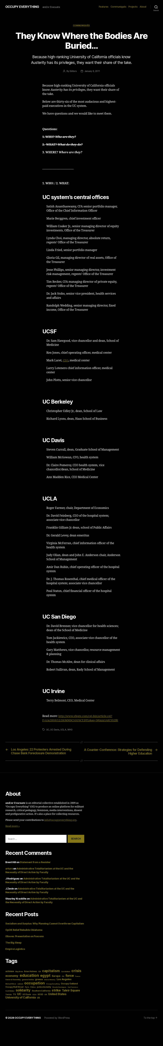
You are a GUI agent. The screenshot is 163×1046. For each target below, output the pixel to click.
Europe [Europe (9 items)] (56, 976)
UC (47, 729)
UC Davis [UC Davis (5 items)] (27, 994)
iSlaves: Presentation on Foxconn (24, 936)
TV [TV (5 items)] (14, 994)
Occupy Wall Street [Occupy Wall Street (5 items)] (14, 987)
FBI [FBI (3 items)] (63, 976)
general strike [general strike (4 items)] (28, 980)
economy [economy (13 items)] (11, 976)
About (143, 6)
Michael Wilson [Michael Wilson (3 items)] (10, 984)
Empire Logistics (15, 949)
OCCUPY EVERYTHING (22, 6)
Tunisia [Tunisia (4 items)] (8, 995)
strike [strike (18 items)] (56, 991)
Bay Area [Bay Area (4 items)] (19, 972)
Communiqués (118, 6)
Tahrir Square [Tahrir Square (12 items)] (71, 990)
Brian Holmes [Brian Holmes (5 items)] (30, 971)
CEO (65, 360)
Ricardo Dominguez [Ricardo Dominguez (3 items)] (59, 987)
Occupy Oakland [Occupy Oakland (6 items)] (69, 984)
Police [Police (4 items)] (33, 987)
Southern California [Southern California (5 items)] (41, 991)
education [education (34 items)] (29, 975)
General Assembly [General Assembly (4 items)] (13, 980)
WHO (70, 729)
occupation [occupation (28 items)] (34, 983)
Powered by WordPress (57, 1018)
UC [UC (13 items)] (19, 994)
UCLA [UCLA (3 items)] (34, 995)
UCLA (63, 729)
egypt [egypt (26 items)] (45, 976)
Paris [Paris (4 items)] (27, 987)
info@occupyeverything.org (60, 820)
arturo (9, 868)
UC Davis (54, 729)
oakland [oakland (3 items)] (20, 984)
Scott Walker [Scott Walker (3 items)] (9, 991)
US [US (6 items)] (38, 998)
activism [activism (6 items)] (9, 971)
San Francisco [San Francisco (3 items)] (73, 987)
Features (103, 6)
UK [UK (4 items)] (45, 995)
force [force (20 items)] (69, 976)
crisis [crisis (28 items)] (76, 971)
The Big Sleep (13, 942)
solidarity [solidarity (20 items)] (23, 990)
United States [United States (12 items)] (57, 994)
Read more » (12, 826)
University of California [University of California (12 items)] (20, 997)
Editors (73, 71)
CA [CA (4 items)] (39, 972)
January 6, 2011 (92, 71)
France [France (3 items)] (77, 976)
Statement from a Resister (35, 862)
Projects (132, 6)
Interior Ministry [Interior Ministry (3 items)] (49, 980)
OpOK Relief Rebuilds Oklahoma (23, 930)
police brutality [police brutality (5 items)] (44, 987)
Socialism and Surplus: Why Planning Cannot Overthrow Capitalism (44, 923)
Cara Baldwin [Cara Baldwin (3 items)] (65, 972)
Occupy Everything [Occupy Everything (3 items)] (53, 984)
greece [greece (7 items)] (39, 979)
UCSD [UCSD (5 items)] (40, 994)
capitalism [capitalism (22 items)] (51, 971)
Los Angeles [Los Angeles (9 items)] (64, 979)
